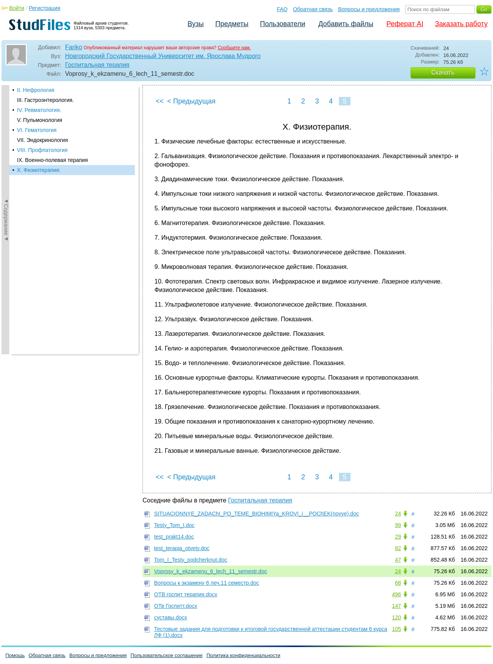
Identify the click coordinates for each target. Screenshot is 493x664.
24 (398, 514)
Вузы (196, 24)
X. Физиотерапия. (39, 170)
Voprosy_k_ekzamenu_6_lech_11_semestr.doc (210, 571)
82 (398, 548)
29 (398, 537)
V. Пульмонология (39, 120)
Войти (16, 8)
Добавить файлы (345, 24)
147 (396, 606)
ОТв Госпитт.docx (175, 606)
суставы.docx (170, 617)
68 (398, 583)
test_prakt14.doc (174, 537)
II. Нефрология (35, 90)
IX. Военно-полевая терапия (52, 160)
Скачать (442, 72)
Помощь (15, 655)
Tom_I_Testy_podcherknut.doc (190, 560)
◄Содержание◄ (6, 220)
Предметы (231, 24)
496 (396, 594)
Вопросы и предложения (369, 9)
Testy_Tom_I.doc (174, 525)
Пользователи (282, 24)
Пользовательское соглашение (167, 655)
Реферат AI (404, 24)
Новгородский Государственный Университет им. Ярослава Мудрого (163, 56)
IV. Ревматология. (39, 110)
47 (398, 560)
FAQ (282, 9)
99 (398, 525)
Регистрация (44, 8)
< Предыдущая (191, 101)
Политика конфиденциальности (243, 655)
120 (396, 617)
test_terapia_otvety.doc (182, 548)
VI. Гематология (37, 130)
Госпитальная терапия (97, 65)
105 (396, 629)
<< (160, 101)
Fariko (73, 47)
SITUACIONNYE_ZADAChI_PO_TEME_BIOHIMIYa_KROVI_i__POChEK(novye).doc (256, 514)
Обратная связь (313, 9)
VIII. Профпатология (42, 150)
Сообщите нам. (234, 47)
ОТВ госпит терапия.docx (185, 594)
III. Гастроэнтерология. (45, 100)
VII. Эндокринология (42, 140)
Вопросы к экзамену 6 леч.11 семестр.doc (206, 583)
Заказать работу (461, 24)
